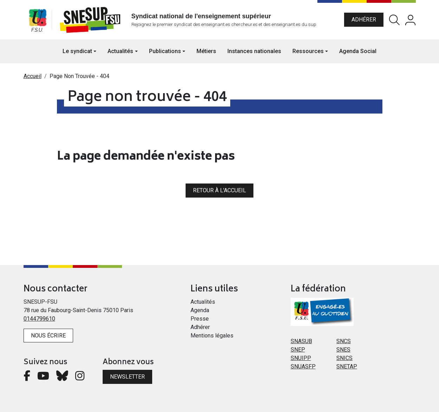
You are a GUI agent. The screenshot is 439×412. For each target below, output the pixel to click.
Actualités (203, 301)
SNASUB (301, 341)
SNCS (343, 341)
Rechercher (394, 19)
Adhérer (363, 19)
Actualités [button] (120, 51)
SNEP (298, 349)
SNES (343, 349)
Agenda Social (357, 51)
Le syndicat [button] (77, 51)
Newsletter (127, 376)
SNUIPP (301, 358)
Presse (200, 318)
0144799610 (39, 318)
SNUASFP (303, 366)
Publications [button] (165, 51)
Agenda (200, 310)
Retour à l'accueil (219, 190)
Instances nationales (254, 51)
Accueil (32, 76)
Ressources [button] (308, 51)
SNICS (344, 358)
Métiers (206, 51)
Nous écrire (48, 335)
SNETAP (346, 366)
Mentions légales (212, 335)
